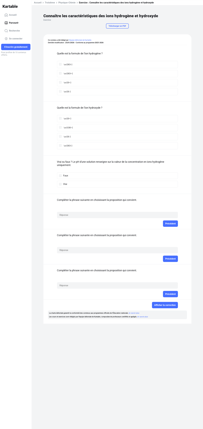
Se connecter (13, 38)
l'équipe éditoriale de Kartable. (80, 40)
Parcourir (11, 23)
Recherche (12, 30)
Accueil (10, 15)
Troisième (50, 2)
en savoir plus (134, 313)
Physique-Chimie (67, 2)
